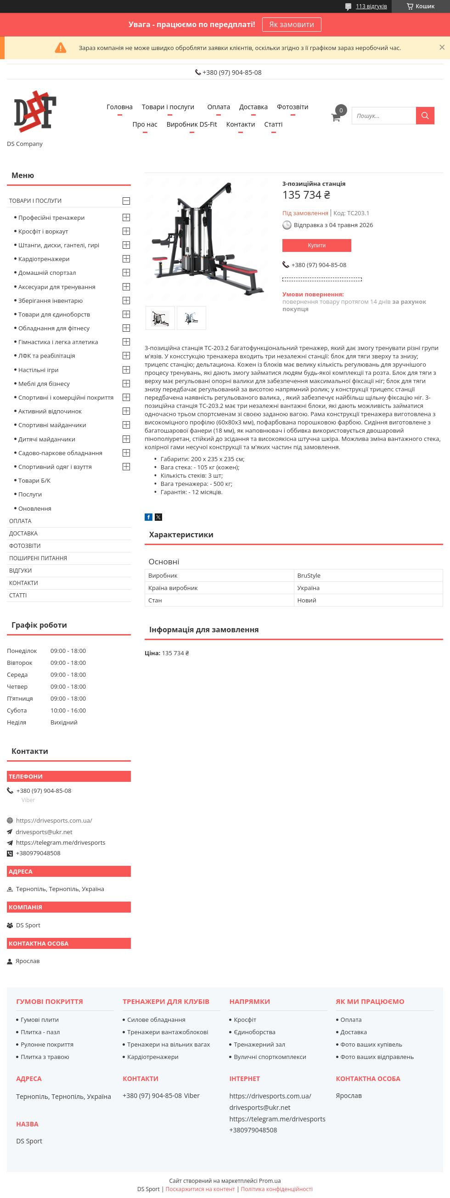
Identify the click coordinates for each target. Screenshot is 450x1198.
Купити (317, 245)
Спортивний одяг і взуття (55, 466)
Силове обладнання (156, 1019)
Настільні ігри (38, 370)
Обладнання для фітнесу (54, 328)
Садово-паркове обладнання (60, 453)
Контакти (240, 124)
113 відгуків (371, 6)
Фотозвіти (292, 106)
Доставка (253, 106)
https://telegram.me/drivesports (60, 842)
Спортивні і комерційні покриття (66, 397)
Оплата (218, 106)
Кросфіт (245, 1019)
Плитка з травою (45, 1057)
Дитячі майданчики (46, 439)
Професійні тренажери (51, 217)
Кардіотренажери (44, 259)
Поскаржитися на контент (200, 1189)
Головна (120, 106)
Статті (273, 124)
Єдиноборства (255, 1032)
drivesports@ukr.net (44, 832)
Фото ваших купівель (372, 1044)
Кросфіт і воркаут (43, 231)
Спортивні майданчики (52, 425)
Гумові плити (40, 1019)
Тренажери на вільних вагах (168, 1044)
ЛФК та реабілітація (46, 355)
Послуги (30, 494)
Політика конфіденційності (277, 1189)
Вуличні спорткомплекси (270, 1057)
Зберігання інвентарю (50, 300)
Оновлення (34, 508)
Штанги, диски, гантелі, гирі (58, 245)
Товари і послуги (168, 106)
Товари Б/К (34, 480)
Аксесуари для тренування (57, 287)
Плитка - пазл (40, 1032)
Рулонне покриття (47, 1044)
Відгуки (20, 570)
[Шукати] (425, 115)
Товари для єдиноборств (54, 314)
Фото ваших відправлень (377, 1057)
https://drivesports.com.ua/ (54, 820)
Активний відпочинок (50, 411)
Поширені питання (38, 558)
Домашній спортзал (47, 272)
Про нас (145, 124)
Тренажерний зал (259, 1044)
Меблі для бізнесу (44, 383)
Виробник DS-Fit (192, 124)
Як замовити (292, 24)
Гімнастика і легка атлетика (58, 342)
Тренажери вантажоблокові (167, 1032)
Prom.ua (270, 1181)
